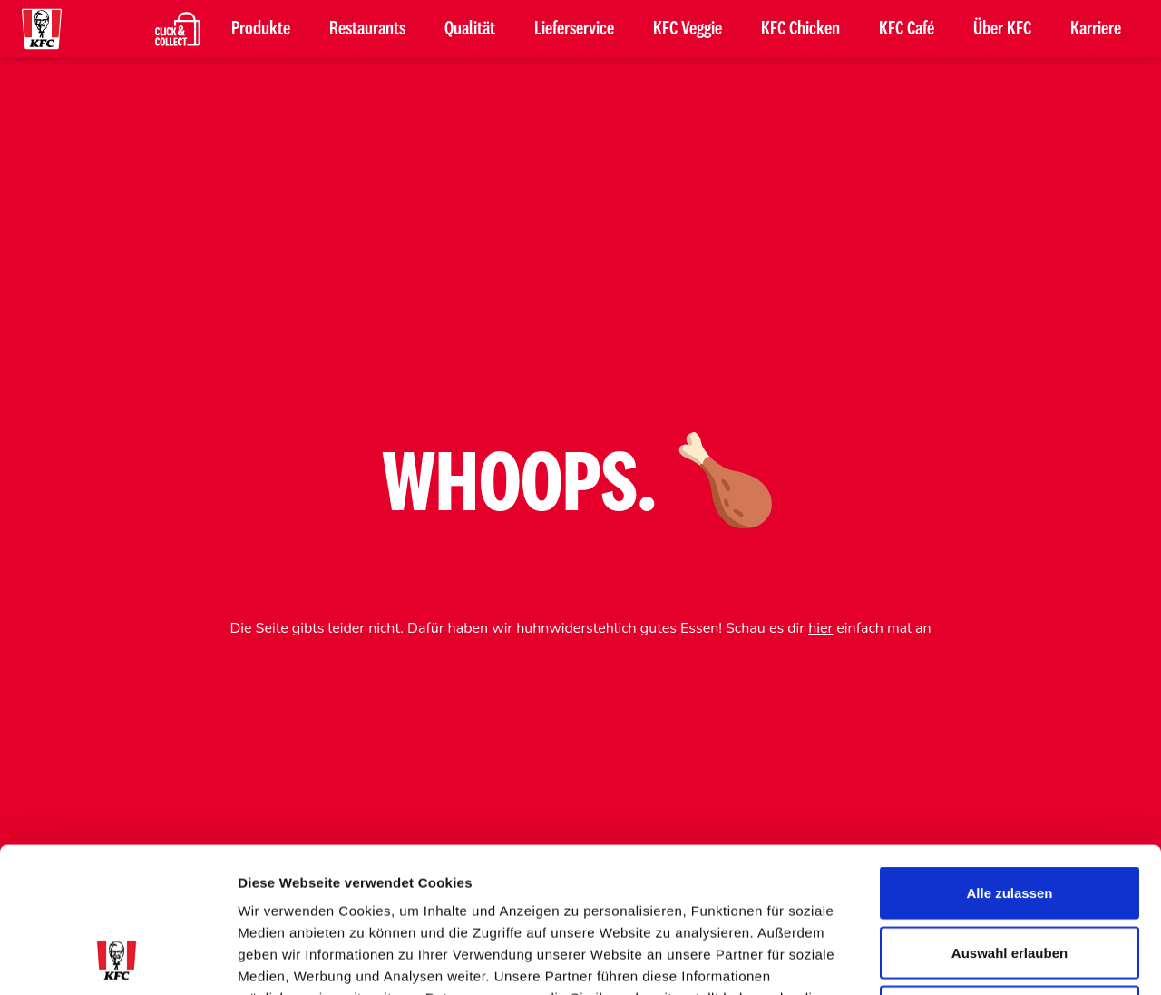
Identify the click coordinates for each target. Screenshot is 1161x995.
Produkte (260, 29)
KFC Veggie (687, 29)
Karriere (1095, 29)
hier (820, 628)
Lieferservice (574, 29)
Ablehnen (1009, 875)
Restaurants (367, 29)
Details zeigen (964, 959)
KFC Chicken (800, 29)
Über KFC (1002, 29)
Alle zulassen (1009, 756)
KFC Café (906, 29)
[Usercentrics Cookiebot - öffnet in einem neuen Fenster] (117, 959)
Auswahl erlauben (1009, 816)
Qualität (469, 29)
